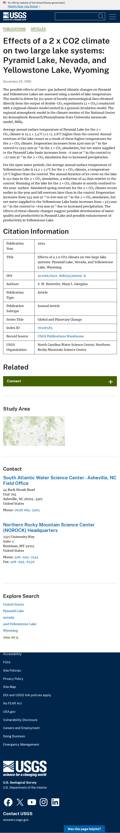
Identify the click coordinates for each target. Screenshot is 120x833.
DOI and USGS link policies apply (27, 695)
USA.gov (9, 712)
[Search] (101, 16)
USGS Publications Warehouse (61, 336)
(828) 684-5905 (27, 510)
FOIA (6, 662)
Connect (14, 381)
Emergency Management (21, 744)
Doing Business (14, 736)
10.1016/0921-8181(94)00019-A (62, 276)
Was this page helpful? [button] (84, 829)
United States (13, 604)
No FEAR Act (12, 703)
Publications (14, 29)
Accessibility (12, 654)
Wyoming (10, 630)
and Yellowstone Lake (20, 624)
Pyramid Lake (13, 611)
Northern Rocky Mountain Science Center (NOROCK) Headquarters (49, 527)
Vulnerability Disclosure (20, 720)
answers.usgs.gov (16, 820)
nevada (8, 617)
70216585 (45, 328)
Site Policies (12, 670)
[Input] (80, 16)
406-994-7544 (26, 557)
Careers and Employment (21, 728)
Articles (38, 29)
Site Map (9, 687)
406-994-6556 (22, 562)
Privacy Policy (13, 679)
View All (10, 637)
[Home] (14, 20)
